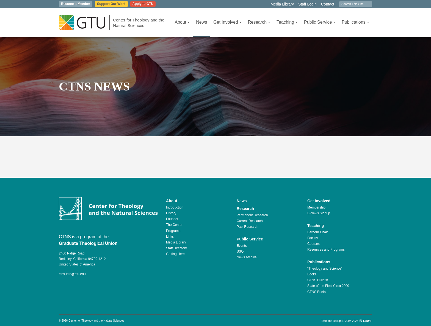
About (182, 22)
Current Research (250, 221)
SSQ (240, 251)
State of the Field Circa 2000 (328, 286)
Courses (313, 244)
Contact (327, 4)
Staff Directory (176, 248)
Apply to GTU (143, 4)
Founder (172, 219)
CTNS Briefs (316, 292)
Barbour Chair (317, 232)
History (171, 213)
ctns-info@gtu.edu (72, 274)
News (201, 22)
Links (170, 237)
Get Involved (227, 22)
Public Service (319, 22)
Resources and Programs (326, 249)
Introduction (174, 207)
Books (311, 274)
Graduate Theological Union (88, 243)
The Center (174, 225)
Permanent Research (252, 215)
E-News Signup (318, 213)
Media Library (282, 4)
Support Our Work (111, 4)
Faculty (312, 238)
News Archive (247, 257)
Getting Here (175, 254)
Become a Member (75, 4)
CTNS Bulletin (317, 280)
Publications (355, 22)
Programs (173, 231)
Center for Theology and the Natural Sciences (138, 23)
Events (242, 246)
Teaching (287, 22)
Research (259, 22)
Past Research (247, 227)
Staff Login (307, 4)
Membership (316, 207)
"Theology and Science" (324, 268)
